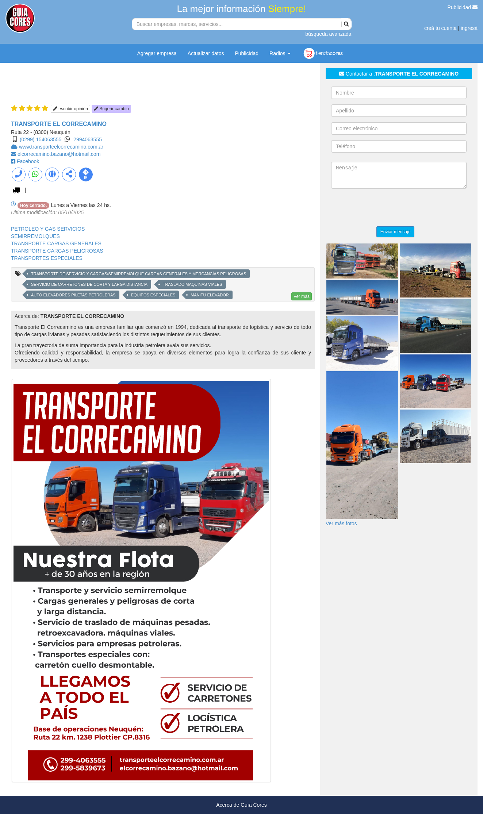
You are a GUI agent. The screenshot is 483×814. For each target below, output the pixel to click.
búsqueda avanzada (328, 34)
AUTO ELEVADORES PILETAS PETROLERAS (73, 295)
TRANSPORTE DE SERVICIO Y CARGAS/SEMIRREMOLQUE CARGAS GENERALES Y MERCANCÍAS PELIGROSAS (138, 274)
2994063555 (87, 139)
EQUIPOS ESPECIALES (153, 295)
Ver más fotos (341, 523)
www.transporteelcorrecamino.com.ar (61, 147)
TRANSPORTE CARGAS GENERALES (56, 243)
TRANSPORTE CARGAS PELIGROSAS (57, 251)
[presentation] (386, 208)
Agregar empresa (157, 53)
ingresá (469, 28)
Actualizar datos (206, 53)
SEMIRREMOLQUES (35, 236)
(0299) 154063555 (40, 139)
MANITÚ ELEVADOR (210, 295)
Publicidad (463, 7)
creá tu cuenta (440, 28)
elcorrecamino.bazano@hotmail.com (59, 154)
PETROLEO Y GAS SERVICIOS (48, 229)
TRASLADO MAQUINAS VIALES (192, 284)
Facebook (28, 161)
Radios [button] (279, 53)
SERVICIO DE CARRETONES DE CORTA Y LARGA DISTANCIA (89, 284)
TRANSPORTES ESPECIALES (47, 258)
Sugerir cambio (111, 108)
